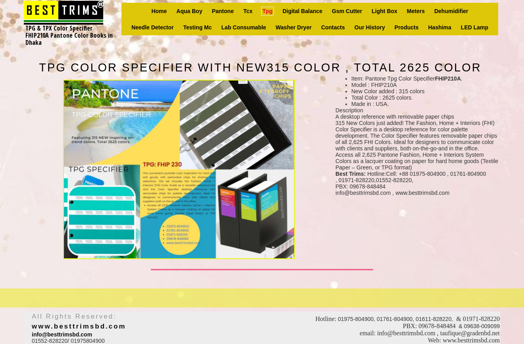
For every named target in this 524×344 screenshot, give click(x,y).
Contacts (333, 27)
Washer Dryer (293, 27)
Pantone (223, 11)
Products (407, 27)
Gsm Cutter (347, 11)
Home (159, 11)
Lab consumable (244, 27)
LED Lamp (474, 27)
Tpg (267, 11)
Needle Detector (152, 27)
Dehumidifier (451, 11)
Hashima (439, 27)
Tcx (247, 11)
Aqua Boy (189, 11)
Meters (416, 11)
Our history (369, 27)
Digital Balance (302, 11)
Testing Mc (197, 27)
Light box (384, 11)
